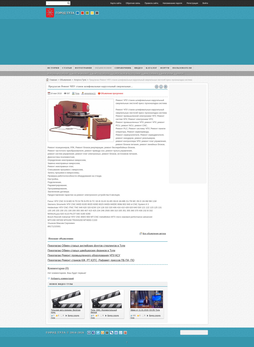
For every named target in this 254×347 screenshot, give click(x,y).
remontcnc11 (90, 93)
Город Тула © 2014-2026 (65, 332)
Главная (53, 80)
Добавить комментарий (62, 278)
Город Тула (65, 13)
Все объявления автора (154, 233)
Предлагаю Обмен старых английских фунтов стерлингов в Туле (86, 245)
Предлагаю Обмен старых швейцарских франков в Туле (81, 250)
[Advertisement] (127, 42)
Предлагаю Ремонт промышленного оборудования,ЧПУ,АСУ (84, 255)
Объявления (65, 80)
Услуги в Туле (80, 80)
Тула (77, 93)
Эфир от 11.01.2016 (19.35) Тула (145, 310)
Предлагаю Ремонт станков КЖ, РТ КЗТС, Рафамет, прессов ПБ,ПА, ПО (91, 260)
